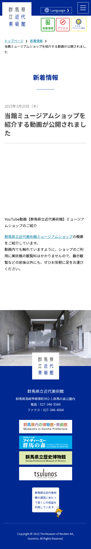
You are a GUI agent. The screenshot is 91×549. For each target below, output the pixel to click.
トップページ (13, 40)
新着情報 (47, 28)
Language (57, 10)
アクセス (63, 28)
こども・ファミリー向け (78, 27)
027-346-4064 (53, 410)
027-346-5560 (50, 404)
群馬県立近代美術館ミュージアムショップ (38, 236)
